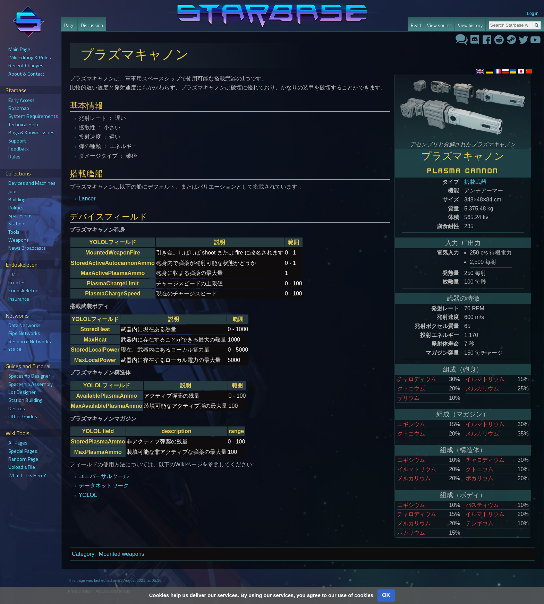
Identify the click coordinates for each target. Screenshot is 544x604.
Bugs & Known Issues (31, 132)
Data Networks (24, 325)
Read (416, 25)
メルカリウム (482, 388)
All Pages (17, 443)
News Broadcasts (27, 248)
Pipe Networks (24, 333)
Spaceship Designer (29, 376)
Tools (13, 232)
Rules (14, 157)
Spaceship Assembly (30, 384)
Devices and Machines (32, 183)
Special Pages (22, 451)
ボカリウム (479, 478)
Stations (17, 223)
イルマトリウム (485, 379)
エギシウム (411, 424)
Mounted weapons (121, 554)
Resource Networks (29, 341)
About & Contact (26, 74)
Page (69, 25)
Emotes (17, 282)
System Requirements (33, 116)
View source (439, 25)
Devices (16, 408)
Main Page (19, 49)
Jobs (13, 191)
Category (83, 554)
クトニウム (411, 388)
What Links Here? (27, 475)
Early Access (21, 100)
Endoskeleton (23, 290)
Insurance (18, 299)
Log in (532, 13)
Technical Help (23, 124)
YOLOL (88, 495)
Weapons (18, 240)
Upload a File (21, 467)
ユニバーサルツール (104, 476)
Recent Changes (25, 65)
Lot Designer (22, 392)
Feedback (18, 149)
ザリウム (408, 398)
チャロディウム (416, 379)
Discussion (92, 25)
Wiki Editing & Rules (29, 57)
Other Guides (22, 416)
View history (470, 25)
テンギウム (479, 523)
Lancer (87, 198)
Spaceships (20, 215)
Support (17, 141)
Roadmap (18, 108)
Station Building (25, 400)
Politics (16, 208)
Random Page (23, 459)
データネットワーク (104, 486)
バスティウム (482, 505)
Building (16, 199)
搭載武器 (475, 182)
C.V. (11, 274)
